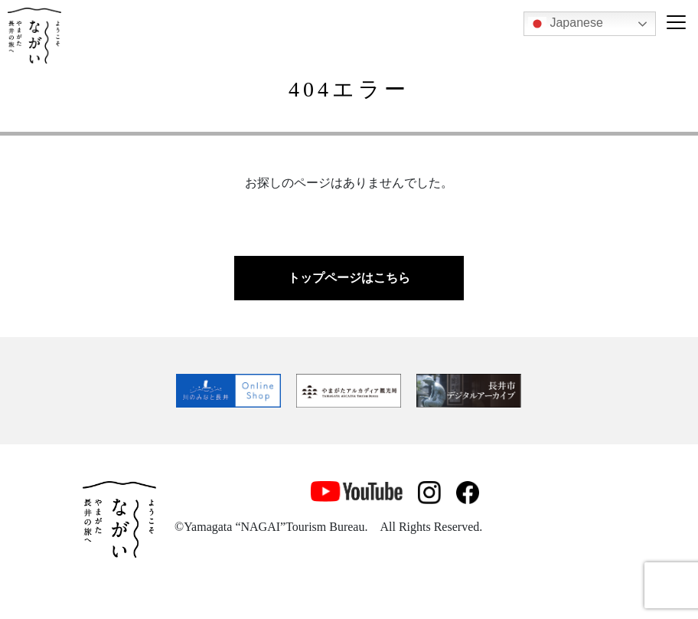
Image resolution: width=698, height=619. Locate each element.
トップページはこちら (349, 277)
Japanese (565, 24)
